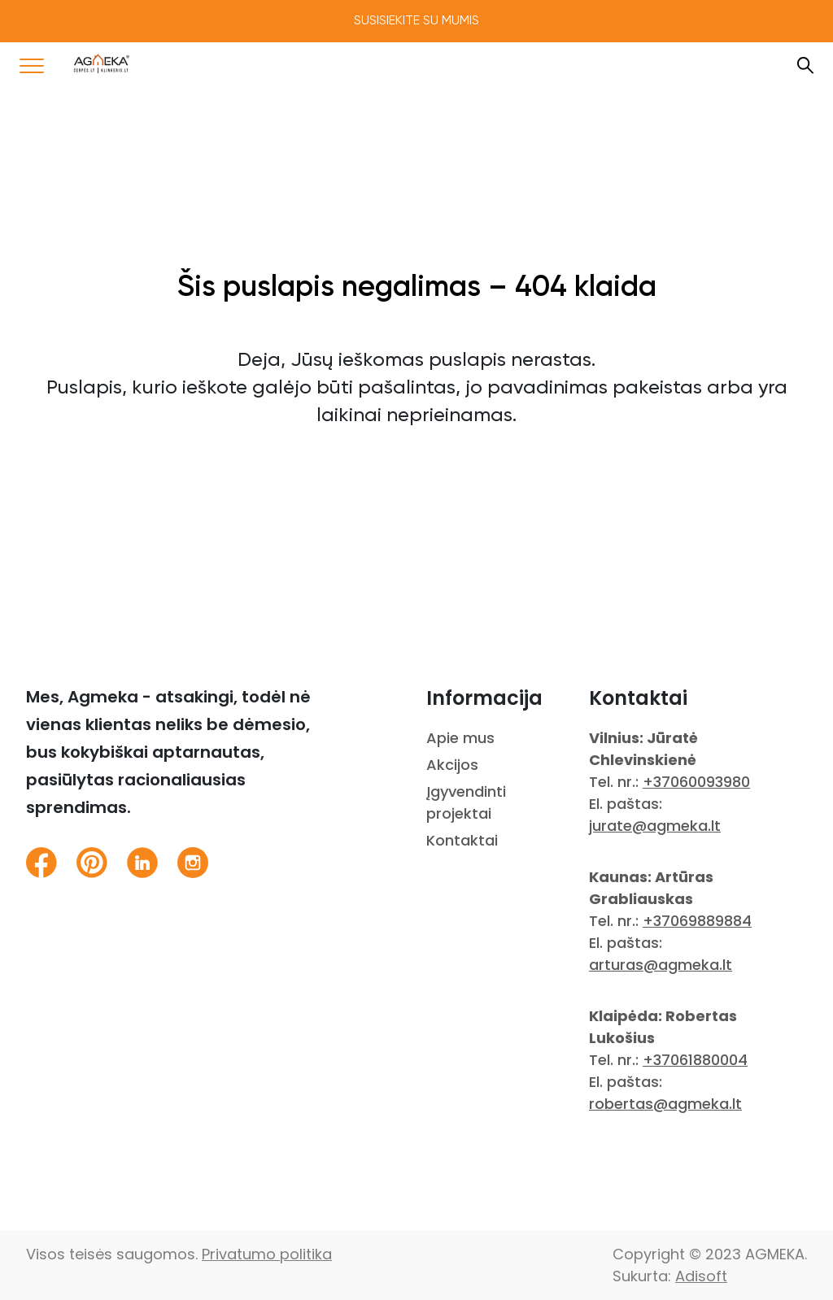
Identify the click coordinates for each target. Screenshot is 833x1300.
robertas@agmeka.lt (665, 1103)
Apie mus (460, 738)
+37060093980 (696, 782)
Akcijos (452, 764)
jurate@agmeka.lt (655, 825)
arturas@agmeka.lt (660, 964)
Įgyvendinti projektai (466, 802)
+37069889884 (697, 921)
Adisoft (701, 1276)
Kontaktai (462, 840)
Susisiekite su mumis (416, 21)
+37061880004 (695, 1060)
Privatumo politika (267, 1254)
